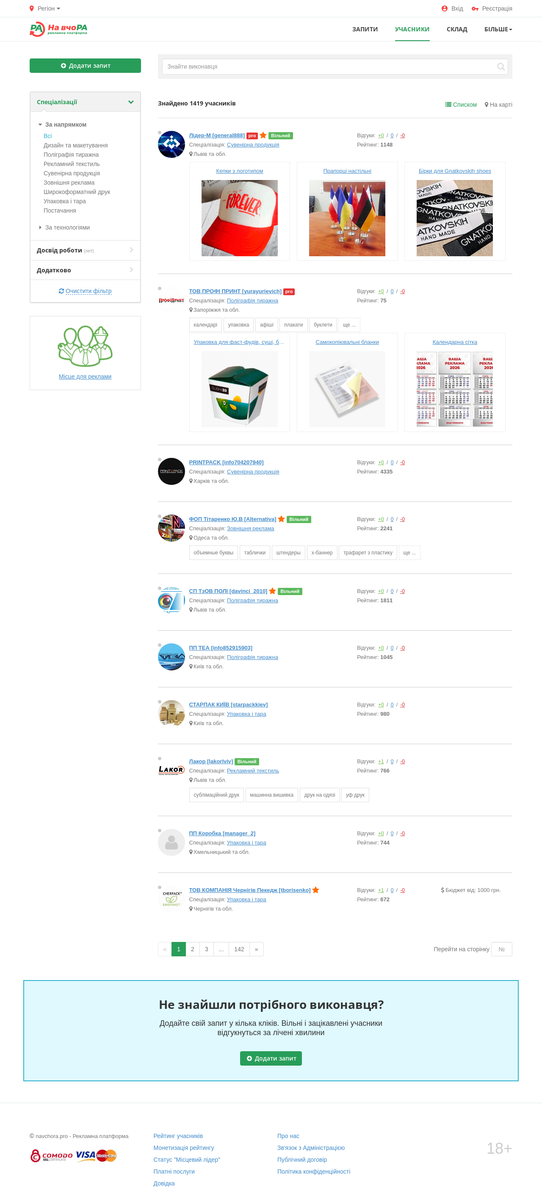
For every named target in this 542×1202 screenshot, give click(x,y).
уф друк (355, 795)
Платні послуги (174, 1171)
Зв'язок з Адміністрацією (311, 1147)
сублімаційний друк (216, 795)
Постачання (60, 210)
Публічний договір (302, 1159)
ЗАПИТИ (365, 29)
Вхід (452, 8)
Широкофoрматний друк (77, 191)
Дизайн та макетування (76, 145)
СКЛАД (457, 29)
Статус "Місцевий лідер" (187, 1159)
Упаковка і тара (65, 201)
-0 (402, 135)
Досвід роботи (85, 250)
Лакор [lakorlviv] (211, 761)
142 (239, 949)
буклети (323, 325)
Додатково (85, 270)
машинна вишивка (272, 795)
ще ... (349, 325)
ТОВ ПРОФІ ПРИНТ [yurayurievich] (235, 291)
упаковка (238, 325)
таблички (254, 553)
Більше (498, 29)
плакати (293, 325)
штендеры (289, 553)
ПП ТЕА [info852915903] (220, 648)
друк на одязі (319, 795)
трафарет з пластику (368, 553)
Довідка (164, 1183)
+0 (381, 135)
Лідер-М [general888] (217, 135)
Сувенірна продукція (72, 173)
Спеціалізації (85, 102)
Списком (461, 104)
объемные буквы (214, 553)
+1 (381, 761)
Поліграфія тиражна (71, 154)
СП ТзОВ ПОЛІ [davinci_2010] (228, 591)
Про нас (288, 1136)
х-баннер (322, 553)
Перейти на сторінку (461, 949)
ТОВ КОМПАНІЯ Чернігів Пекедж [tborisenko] (250, 890)
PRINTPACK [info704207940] (226, 462)
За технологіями (63, 227)
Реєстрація (492, 8)
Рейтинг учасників (178, 1136)
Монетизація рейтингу (184, 1147)
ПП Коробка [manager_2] (222, 833)
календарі (206, 325)
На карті (498, 104)
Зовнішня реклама (69, 182)
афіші (267, 325)
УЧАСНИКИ (412, 29)
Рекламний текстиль (72, 164)
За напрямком (61, 124)
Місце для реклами (85, 352)
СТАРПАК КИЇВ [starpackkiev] (228, 704)
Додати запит (86, 65)
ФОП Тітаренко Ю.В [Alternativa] (233, 519)
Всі (48, 136)
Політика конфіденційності (313, 1171)
